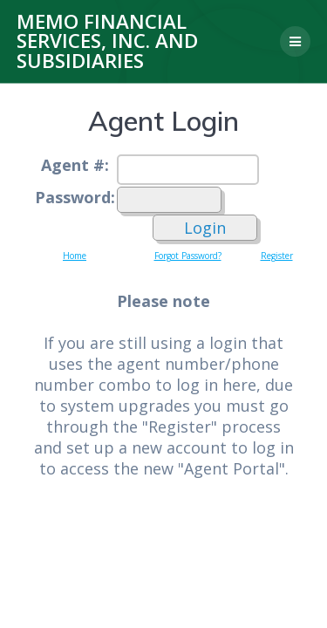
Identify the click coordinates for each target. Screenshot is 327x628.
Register (277, 255)
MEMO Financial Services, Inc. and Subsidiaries (107, 41)
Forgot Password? (187, 255)
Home (74, 255)
